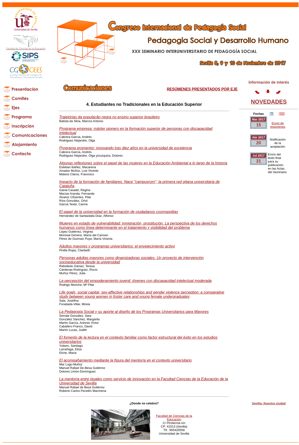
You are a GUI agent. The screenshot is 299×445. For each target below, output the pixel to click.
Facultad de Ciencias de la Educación (174, 417)
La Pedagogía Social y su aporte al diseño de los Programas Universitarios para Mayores (134, 312)
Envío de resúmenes (277, 124)
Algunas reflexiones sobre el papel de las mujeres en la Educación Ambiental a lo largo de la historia (143, 163)
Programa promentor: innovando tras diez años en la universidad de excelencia (125, 148)
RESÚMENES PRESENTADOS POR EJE (202, 89)
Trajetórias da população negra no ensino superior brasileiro (109, 117)
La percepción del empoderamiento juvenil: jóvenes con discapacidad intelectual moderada (135, 281)
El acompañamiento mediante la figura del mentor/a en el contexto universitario (125, 360)
